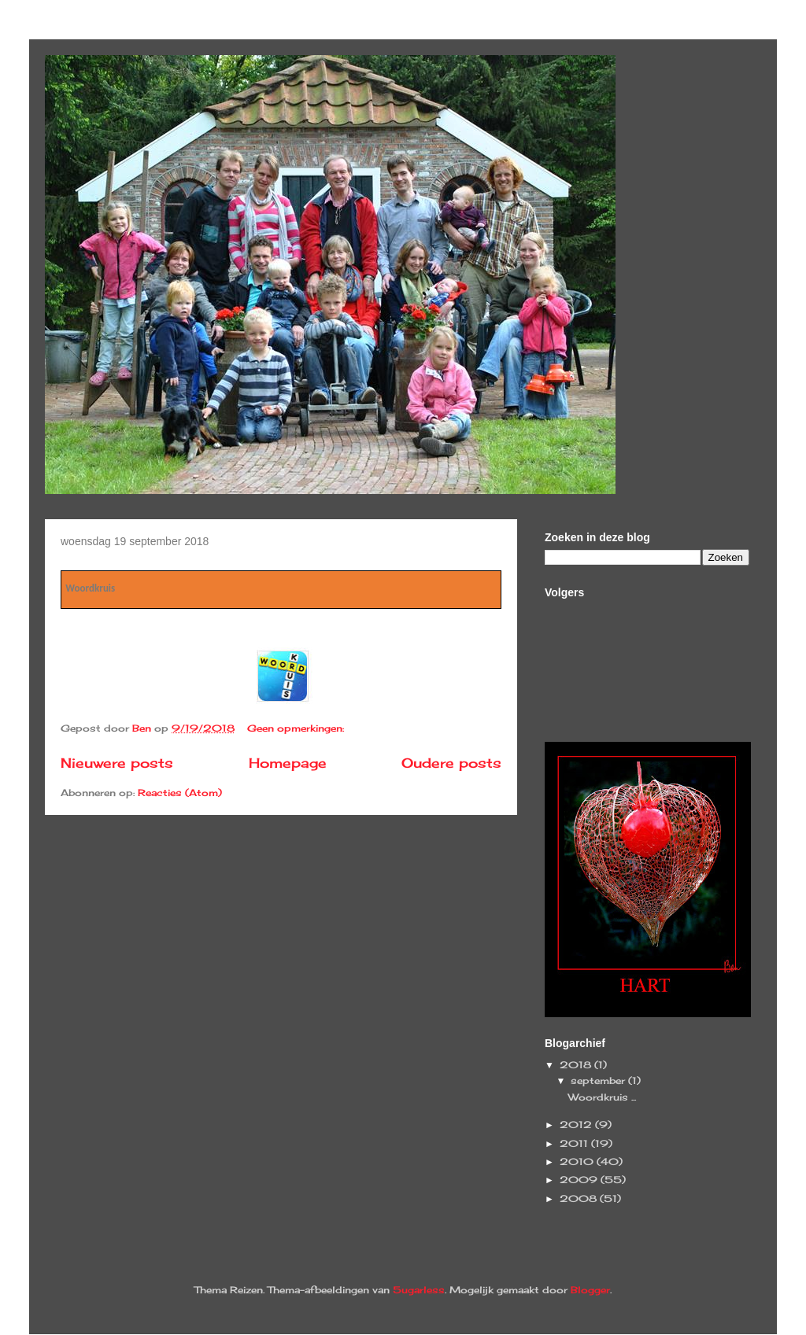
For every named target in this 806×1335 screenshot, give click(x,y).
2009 (580, 1180)
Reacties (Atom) (180, 792)
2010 (578, 1161)
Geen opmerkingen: (297, 728)
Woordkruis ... (602, 1097)
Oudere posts (451, 763)
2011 (575, 1143)
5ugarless (419, 1290)
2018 (577, 1065)
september (599, 1080)
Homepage (288, 763)
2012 (577, 1124)
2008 (580, 1198)
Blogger (590, 1290)
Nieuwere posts (117, 763)
